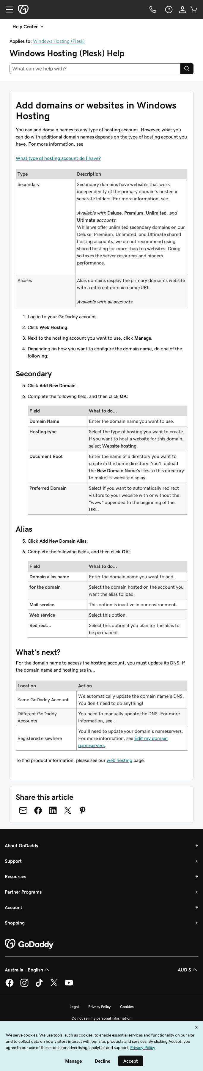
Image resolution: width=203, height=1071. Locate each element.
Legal (74, 1007)
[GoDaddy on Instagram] (24, 985)
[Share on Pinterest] (82, 810)
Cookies (127, 1007)
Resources (15, 876)
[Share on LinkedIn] (52, 810)
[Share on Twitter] (67, 810)
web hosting (119, 760)
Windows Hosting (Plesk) (59, 41)
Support (13, 861)
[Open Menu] (7, 9)
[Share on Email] (23, 810)
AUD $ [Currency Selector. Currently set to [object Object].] (188, 969)
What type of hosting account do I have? (58, 158)
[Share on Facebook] (38, 810)
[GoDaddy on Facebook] (9, 985)
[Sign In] (182, 9)
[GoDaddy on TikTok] (39, 985)
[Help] (168, 9)
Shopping (15, 922)
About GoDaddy (21, 845)
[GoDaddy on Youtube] (69, 985)
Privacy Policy (99, 1007)
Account (13, 907)
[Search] (186, 68)
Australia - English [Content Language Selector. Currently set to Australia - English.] (27, 969)
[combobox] (95, 68)
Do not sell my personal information (101, 1018)
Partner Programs (23, 891)
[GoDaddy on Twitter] (54, 985)
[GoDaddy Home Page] (29, 944)
